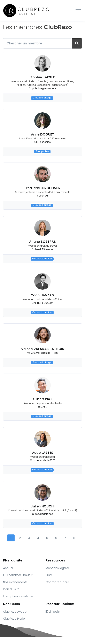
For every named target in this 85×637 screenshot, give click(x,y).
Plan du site (11, 589)
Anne (42, 134)
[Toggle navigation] (78, 10)
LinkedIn (53, 612)
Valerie (42, 349)
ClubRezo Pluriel (14, 619)
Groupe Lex (42, 151)
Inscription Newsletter (18, 596)
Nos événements (15, 582)
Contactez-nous (58, 582)
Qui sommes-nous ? (18, 575)
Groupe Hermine (42, 258)
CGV (49, 575)
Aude (42, 452)
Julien (42, 506)
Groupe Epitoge (42, 97)
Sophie (42, 77)
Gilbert (42, 399)
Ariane (42, 241)
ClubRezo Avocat (15, 612)
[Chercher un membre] (37, 43)
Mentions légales (58, 568)
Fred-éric (42, 188)
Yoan (42, 295)
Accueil (8, 568)
